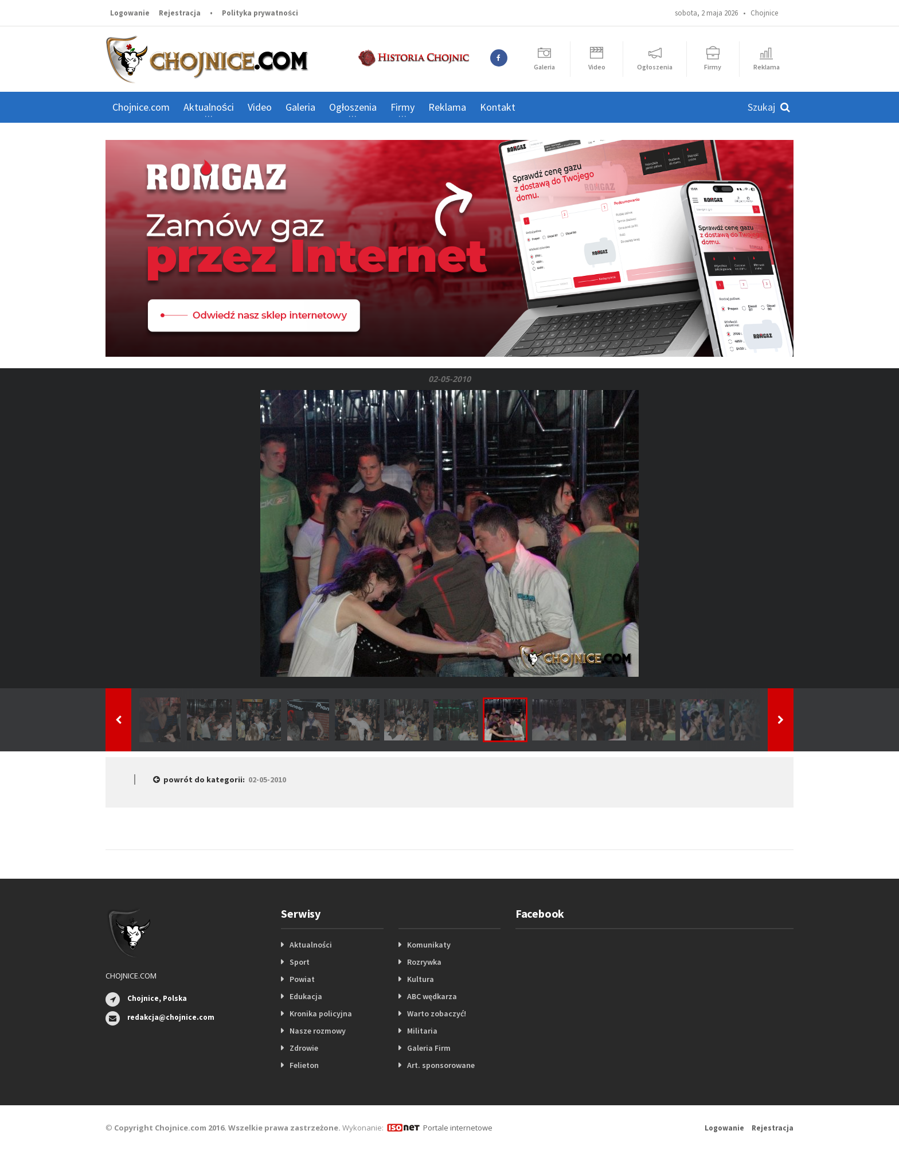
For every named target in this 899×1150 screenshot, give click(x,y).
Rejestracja (180, 13)
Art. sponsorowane (441, 1065)
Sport (300, 962)
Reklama (447, 107)
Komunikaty (429, 945)
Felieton (304, 1065)
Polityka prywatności (260, 13)
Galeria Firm (429, 1048)
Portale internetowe (458, 1127)
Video (260, 107)
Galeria (300, 107)
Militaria (422, 1031)
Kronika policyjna (321, 1013)
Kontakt (497, 107)
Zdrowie (304, 1048)
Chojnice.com (141, 107)
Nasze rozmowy (318, 1031)
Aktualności (311, 945)
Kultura (420, 979)
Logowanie (130, 13)
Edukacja (306, 996)
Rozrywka (424, 962)
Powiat (302, 979)
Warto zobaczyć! (436, 1013)
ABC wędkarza (432, 996)
